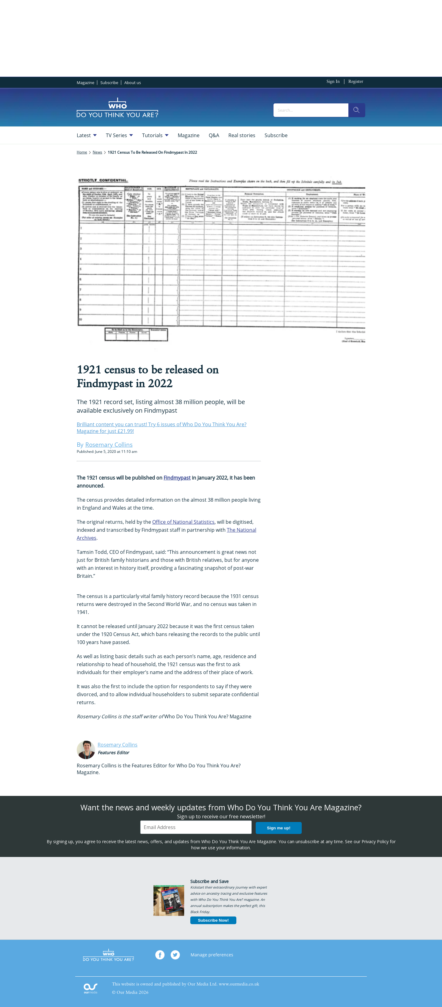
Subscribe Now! (213, 920)
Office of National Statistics (183, 522)
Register (355, 81)
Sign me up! (278, 828)
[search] (356, 110)
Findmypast (177, 477)
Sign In (333, 81)
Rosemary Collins (118, 744)
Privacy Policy (375, 841)
